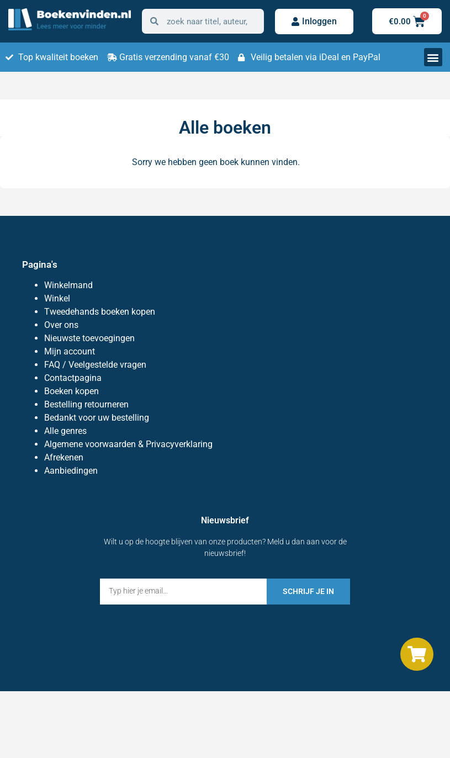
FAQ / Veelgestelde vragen (95, 364)
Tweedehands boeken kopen (99, 311)
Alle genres (65, 431)
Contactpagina (73, 378)
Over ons (61, 325)
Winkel (57, 298)
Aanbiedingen (71, 470)
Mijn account (69, 351)
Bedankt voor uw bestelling (96, 417)
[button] (433, 57)
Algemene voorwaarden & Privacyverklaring (128, 444)
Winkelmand (68, 285)
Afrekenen (63, 457)
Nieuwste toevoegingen (89, 338)
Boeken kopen (71, 391)
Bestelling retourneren (86, 404)
